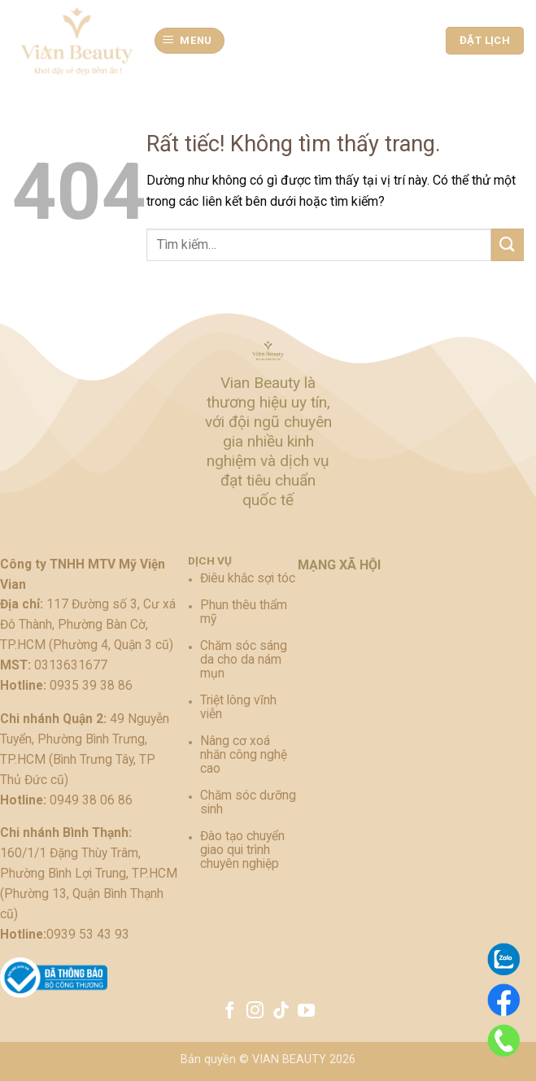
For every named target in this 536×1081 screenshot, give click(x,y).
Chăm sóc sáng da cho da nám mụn (243, 660)
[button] (190, 41)
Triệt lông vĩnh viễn (238, 707)
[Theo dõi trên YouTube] (306, 1011)
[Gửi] (507, 244)
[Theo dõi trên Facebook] (228, 1011)
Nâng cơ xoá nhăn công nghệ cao (243, 755)
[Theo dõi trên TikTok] (281, 1011)
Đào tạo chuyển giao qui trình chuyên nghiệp (242, 850)
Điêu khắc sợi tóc (247, 578)
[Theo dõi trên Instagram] (255, 1011)
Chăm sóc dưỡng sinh (248, 802)
